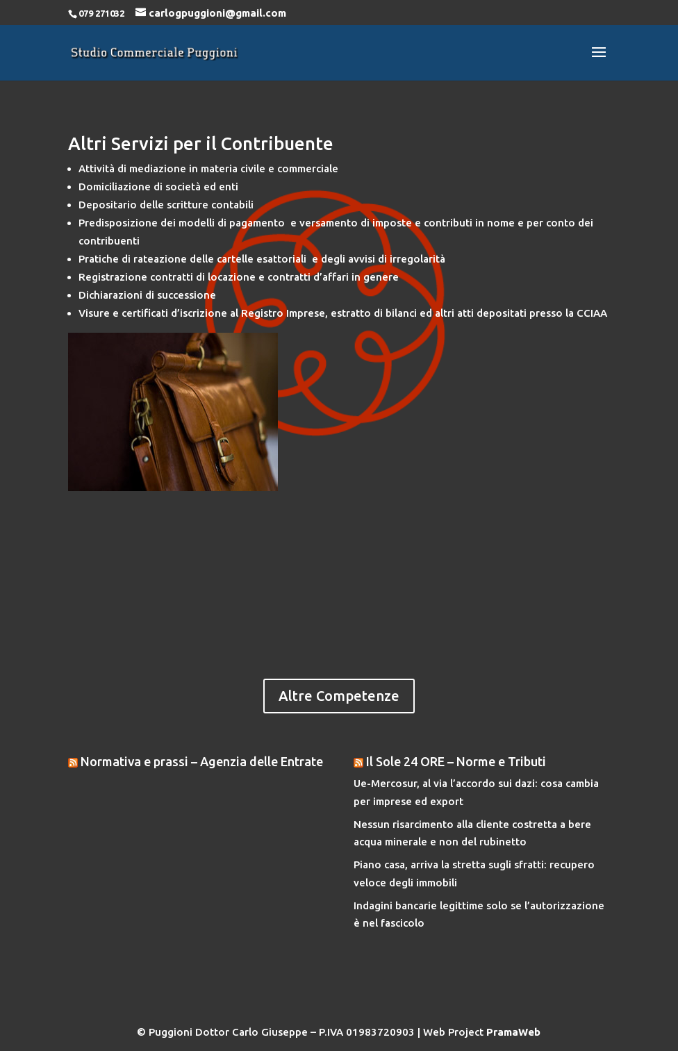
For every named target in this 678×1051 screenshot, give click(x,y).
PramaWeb (513, 1032)
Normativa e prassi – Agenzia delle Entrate (202, 761)
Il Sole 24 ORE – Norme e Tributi (456, 761)
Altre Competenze (339, 696)
